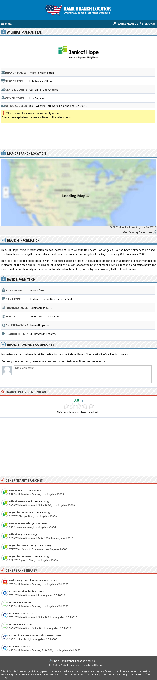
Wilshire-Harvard (20, 501)
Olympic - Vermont (21, 545)
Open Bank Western (22, 602)
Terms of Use (73, 665)
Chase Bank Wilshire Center (27, 591)
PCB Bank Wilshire (21, 613)
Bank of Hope (38, 290)
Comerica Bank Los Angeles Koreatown (35, 635)
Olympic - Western (21, 512)
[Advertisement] (79, 137)
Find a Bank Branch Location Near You (74, 660)
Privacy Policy (87, 665)
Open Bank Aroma (21, 624)
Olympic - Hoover (20, 556)
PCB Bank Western (21, 646)
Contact (99, 665)
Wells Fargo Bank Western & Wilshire (33, 580)
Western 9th (16, 490)
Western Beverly (20, 523)
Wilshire (14, 534)
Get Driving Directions (137, 232)
